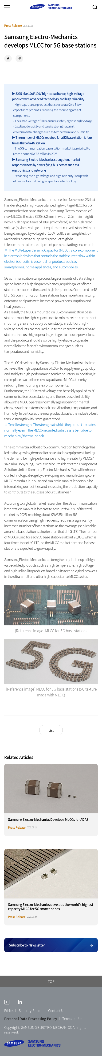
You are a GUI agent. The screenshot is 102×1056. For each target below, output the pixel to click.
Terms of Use (72, 1018)
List (51, 730)
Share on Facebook (8, 58)
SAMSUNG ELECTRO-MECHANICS (51, 6)
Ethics (9, 1010)
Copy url (19, 58)
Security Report (31, 1010)
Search (95, 7)
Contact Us (56, 1010)
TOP (51, 981)
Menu (7, 7)
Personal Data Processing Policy (30, 1018)
